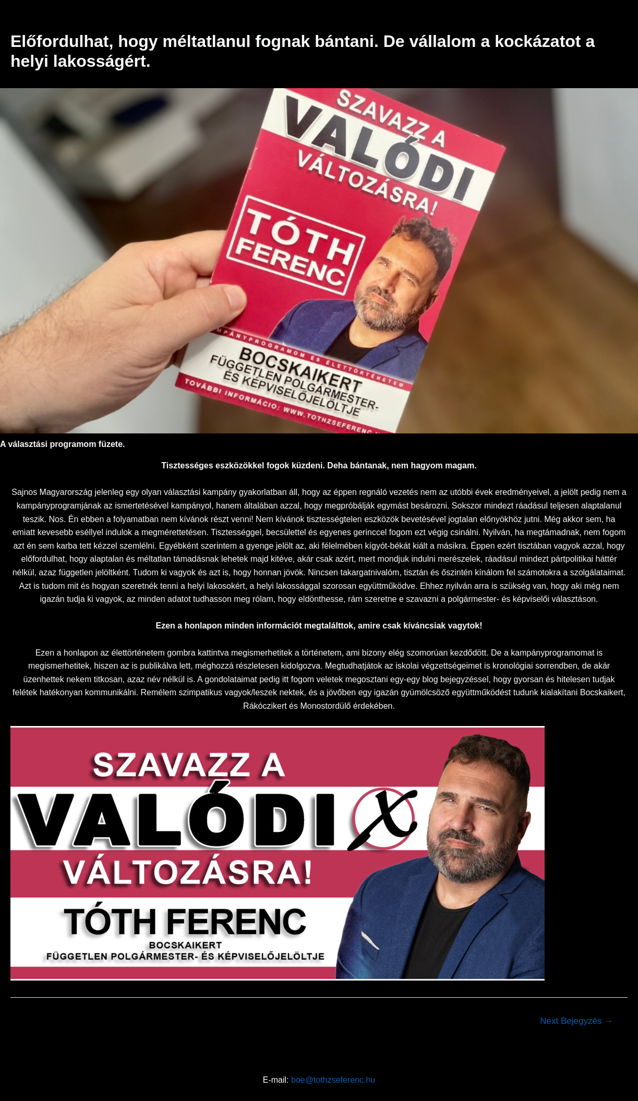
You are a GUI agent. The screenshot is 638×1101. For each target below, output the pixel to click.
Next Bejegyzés (576, 1021)
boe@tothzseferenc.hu (333, 1079)
